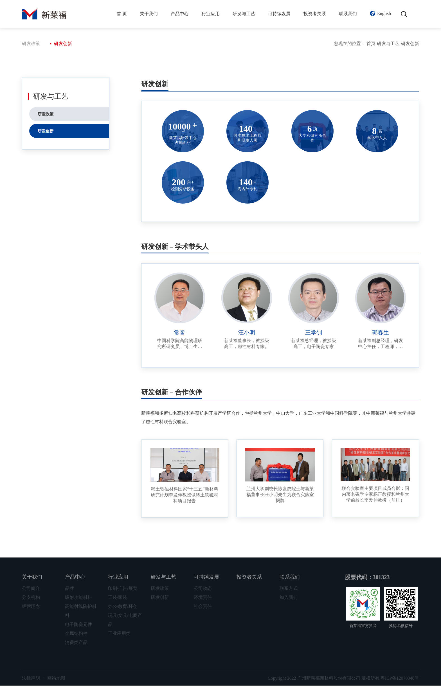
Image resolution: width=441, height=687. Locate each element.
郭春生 (380, 334)
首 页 (122, 13)
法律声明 (31, 679)
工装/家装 (117, 598)
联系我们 (348, 13)
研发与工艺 (244, 13)
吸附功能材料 (78, 598)
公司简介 (31, 589)
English (384, 13)
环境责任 (203, 598)
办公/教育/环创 (123, 607)
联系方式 (289, 589)
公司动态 (203, 589)
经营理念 (31, 607)
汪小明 (246, 334)
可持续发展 (279, 13)
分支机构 (31, 598)
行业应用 (211, 13)
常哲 (179, 334)
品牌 (69, 589)
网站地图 (56, 679)
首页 (370, 45)
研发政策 (31, 45)
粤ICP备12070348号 (400, 679)
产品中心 (180, 13)
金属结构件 (76, 634)
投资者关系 (314, 13)
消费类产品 (76, 643)
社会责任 (203, 607)
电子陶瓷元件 (78, 625)
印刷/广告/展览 (123, 589)
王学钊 (313, 334)
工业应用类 (119, 634)
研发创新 (63, 45)
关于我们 (149, 13)
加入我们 (289, 598)
